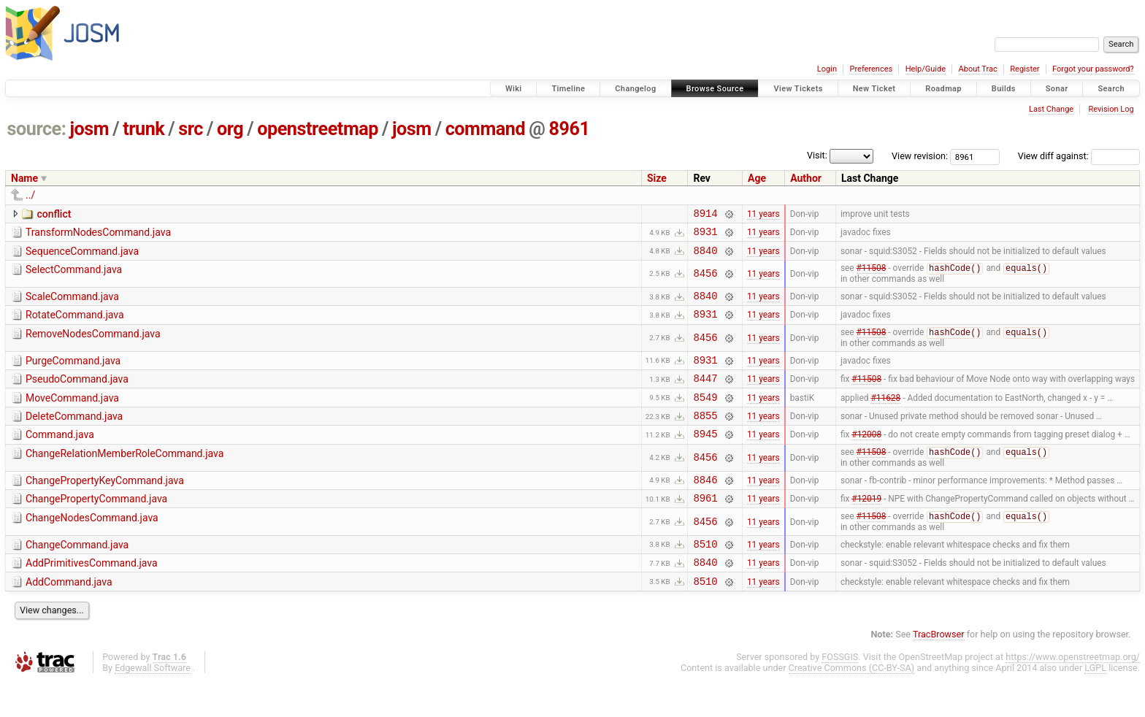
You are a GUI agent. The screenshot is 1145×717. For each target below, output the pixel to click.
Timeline (568, 88)
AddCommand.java (69, 615)
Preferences (870, 69)
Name (24, 178)
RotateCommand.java (75, 324)
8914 (705, 215)
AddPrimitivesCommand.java (92, 594)
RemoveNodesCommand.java (93, 345)
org (230, 128)
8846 (705, 506)
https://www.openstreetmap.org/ (1073, 692)
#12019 (866, 526)
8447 (705, 395)
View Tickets (797, 88)
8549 (705, 416)
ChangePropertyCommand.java (96, 525)
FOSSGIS (840, 692)
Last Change (1051, 109)
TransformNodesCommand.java (98, 234)
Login (827, 69)
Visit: (817, 155)
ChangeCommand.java (77, 574)
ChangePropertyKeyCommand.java (105, 504)
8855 (705, 436)
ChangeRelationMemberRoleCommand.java (124, 477)
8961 (568, 128)
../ (30, 195)
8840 (705, 257)
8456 (705, 281)
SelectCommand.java (74, 276)
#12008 (866, 457)
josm (89, 128)
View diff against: (1079, 155)
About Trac (978, 69)
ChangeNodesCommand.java (92, 546)
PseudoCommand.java (77, 393)
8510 (705, 575)
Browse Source (715, 88)
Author (806, 178)
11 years (763, 215)
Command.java (60, 455)
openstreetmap (317, 128)
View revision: (920, 155)
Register (1024, 69)
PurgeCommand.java (73, 373)
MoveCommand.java (72, 415)
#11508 (871, 276)
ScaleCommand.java (72, 304)
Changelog (635, 88)
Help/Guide (925, 69)
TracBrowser (939, 669)
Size (657, 178)
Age (757, 178)
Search (1111, 88)
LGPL (1095, 703)
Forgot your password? (1093, 69)
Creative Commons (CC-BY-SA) (852, 703)
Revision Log (1110, 109)
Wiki (513, 88)
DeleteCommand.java (74, 435)
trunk (143, 128)
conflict (54, 214)
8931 (705, 235)
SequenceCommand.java (82, 255)
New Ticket (874, 88)
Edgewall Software (153, 703)
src (190, 128)
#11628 (885, 415)
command (485, 128)
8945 (705, 457)
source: (36, 128)
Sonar (1057, 88)
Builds (1004, 88)
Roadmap (943, 88)
